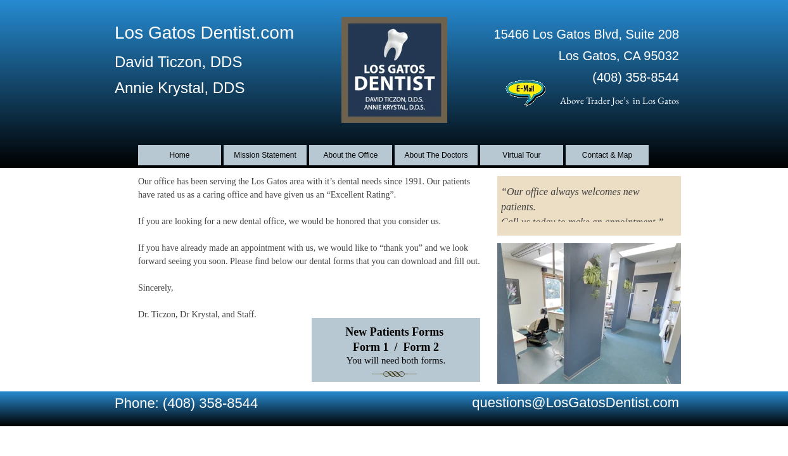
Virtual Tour (521, 155)
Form (417, 347)
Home (179, 155)
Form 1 (370, 347)
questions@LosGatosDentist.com (575, 402)
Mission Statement (265, 155)
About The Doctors (436, 155)
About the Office (351, 155)
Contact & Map (607, 155)
